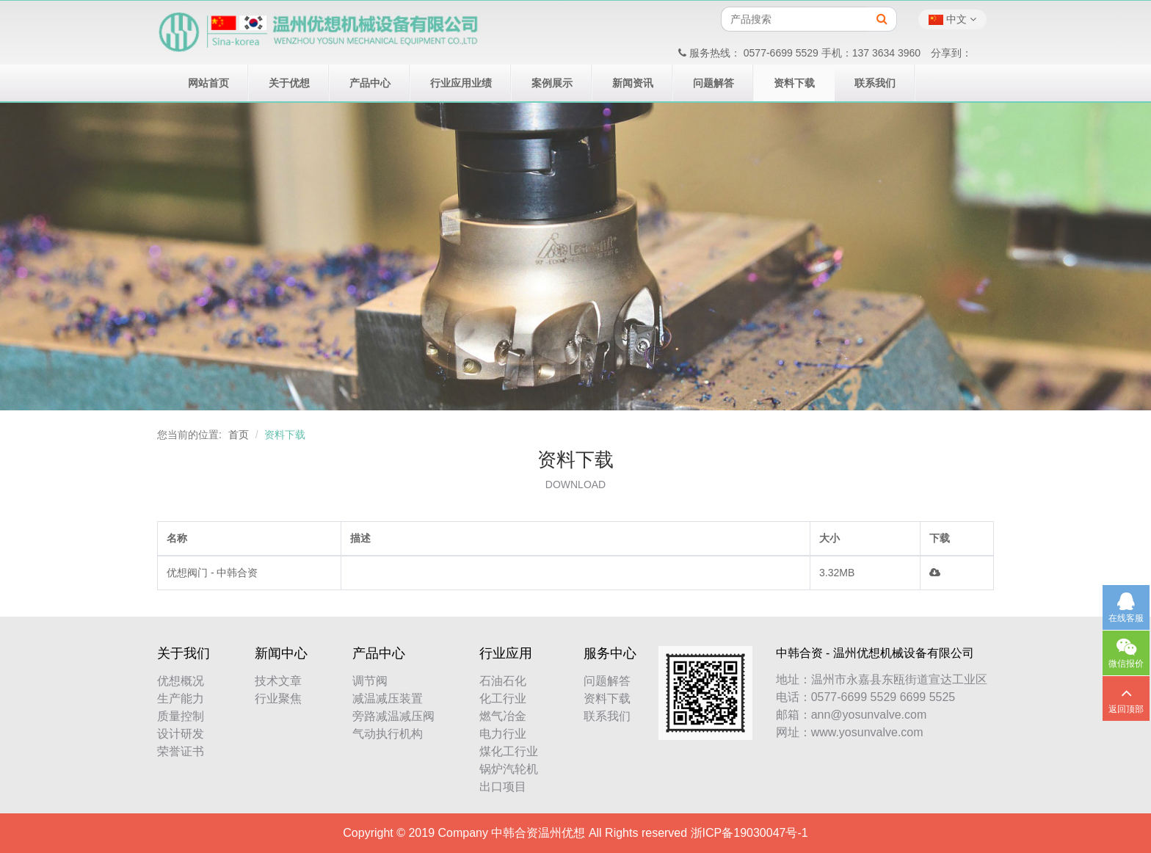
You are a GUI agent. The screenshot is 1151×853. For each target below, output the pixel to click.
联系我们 (875, 83)
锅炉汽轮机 (508, 769)
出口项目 (502, 786)
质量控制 (180, 716)
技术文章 (278, 681)
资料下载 (794, 83)
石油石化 (502, 681)
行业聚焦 (278, 698)
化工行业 (502, 698)
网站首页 (208, 83)
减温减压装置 (387, 698)
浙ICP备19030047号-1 (749, 833)
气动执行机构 (387, 733)
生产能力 (180, 698)
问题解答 (713, 83)
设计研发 (180, 733)
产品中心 (370, 83)
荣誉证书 (180, 751)
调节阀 (370, 681)
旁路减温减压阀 (393, 716)
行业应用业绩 (461, 83)
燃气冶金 (502, 716)
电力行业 (502, 733)
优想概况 (180, 681)
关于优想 (289, 83)
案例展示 (552, 83)
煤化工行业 (508, 751)
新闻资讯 (632, 83)
